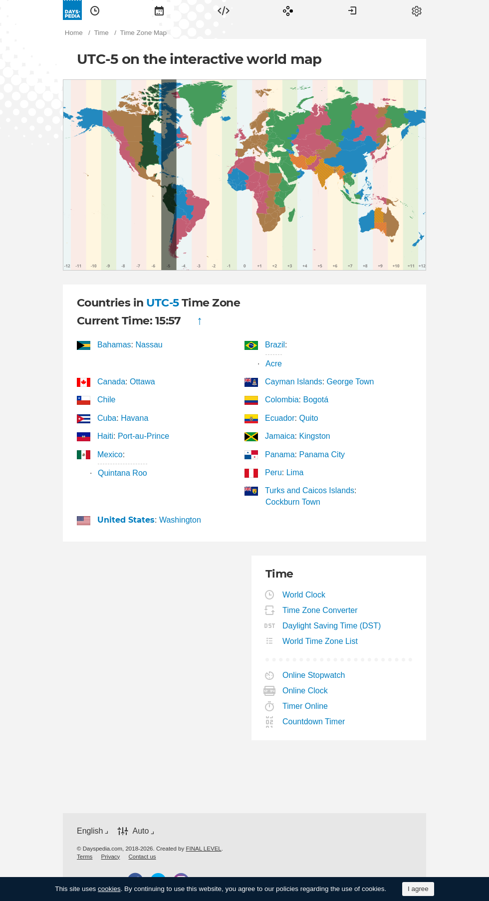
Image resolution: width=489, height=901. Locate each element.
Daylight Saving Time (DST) (332, 625)
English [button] (90, 831)
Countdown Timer (314, 721)
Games (287, 10)
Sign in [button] (352, 10)
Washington (180, 520)
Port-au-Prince (143, 436)
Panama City (322, 454)
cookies (109, 889)
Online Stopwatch (314, 675)
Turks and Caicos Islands (309, 490)
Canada (111, 381)
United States (126, 520)
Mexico (110, 454)
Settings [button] (416, 10)
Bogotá (315, 399)
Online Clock (305, 690)
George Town (350, 381)
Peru (273, 472)
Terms (84, 857)
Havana (134, 418)
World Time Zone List (320, 641)
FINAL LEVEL (203, 849)
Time (94, 10)
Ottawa (142, 381)
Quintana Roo (122, 473)
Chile (106, 399)
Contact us (142, 857)
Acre (273, 363)
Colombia (282, 399)
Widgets (223, 10)
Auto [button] (140, 831)
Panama (280, 454)
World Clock (304, 595)
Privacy (110, 857)
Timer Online (305, 706)
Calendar (159, 10)
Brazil (275, 344)
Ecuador (280, 418)
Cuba (107, 418)
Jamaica (280, 436)
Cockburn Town (292, 502)
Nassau (148, 344)
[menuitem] (94, 10)
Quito (308, 418)
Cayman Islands (293, 381)
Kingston (314, 436)
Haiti (105, 436)
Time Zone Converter (320, 610)
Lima (295, 472)
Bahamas (114, 344)
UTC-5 (162, 302)
